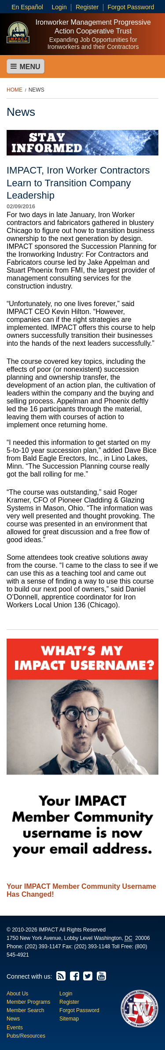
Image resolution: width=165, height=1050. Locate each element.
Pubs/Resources (26, 1036)
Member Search (25, 1010)
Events (15, 1027)
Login (58, 7)
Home (14, 90)
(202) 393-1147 (43, 946)
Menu (25, 66)
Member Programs (28, 1002)
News (36, 90)
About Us (17, 994)
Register (87, 7)
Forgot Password (130, 7)
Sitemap (69, 1019)
